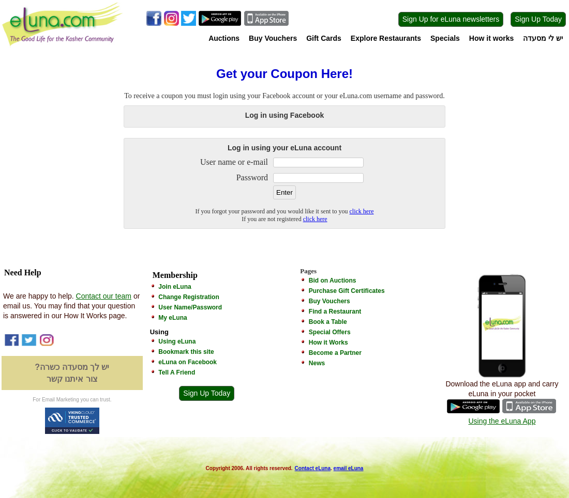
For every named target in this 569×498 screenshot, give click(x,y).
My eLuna (172, 317)
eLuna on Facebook (187, 362)
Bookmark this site (186, 351)
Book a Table (328, 321)
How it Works (328, 342)
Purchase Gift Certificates (347, 290)
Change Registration (188, 297)
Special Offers (330, 332)
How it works (491, 38)
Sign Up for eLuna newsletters (451, 19)
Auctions (223, 38)
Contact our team (103, 296)
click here (362, 211)
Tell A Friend (176, 372)
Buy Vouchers (273, 38)
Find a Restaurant (335, 311)
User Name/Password (190, 307)
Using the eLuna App (501, 421)
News (317, 363)
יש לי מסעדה (543, 38)
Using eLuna (177, 341)
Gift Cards (323, 38)
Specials (445, 38)
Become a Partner (335, 352)
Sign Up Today (538, 19)
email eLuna (349, 468)
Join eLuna (174, 286)
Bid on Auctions (332, 280)
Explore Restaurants (386, 38)
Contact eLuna (313, 468)
